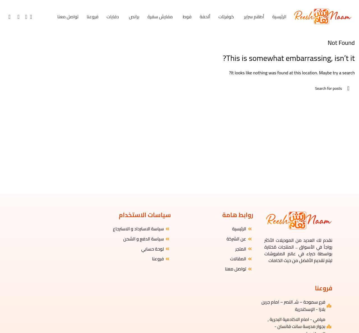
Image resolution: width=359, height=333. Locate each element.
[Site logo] (322, 16)
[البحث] (33, 16)
